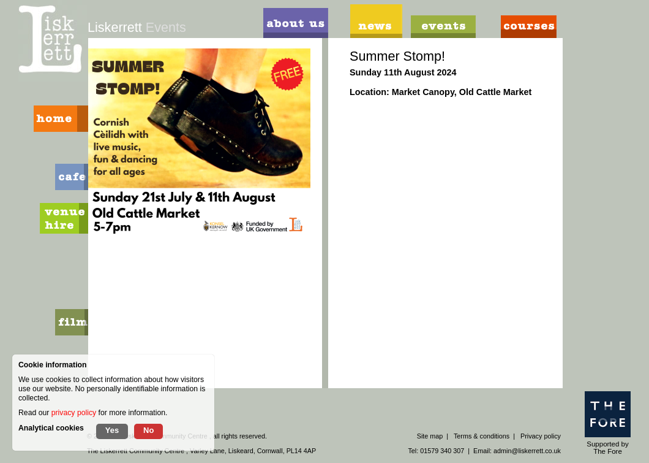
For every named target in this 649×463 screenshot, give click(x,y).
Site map (430, 436)
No (148, 430)
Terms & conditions (481, 436)
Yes (112, 430)
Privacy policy (540, 436)
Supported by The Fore (608, 423)
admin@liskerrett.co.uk (527, 450)
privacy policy (73, 412)
